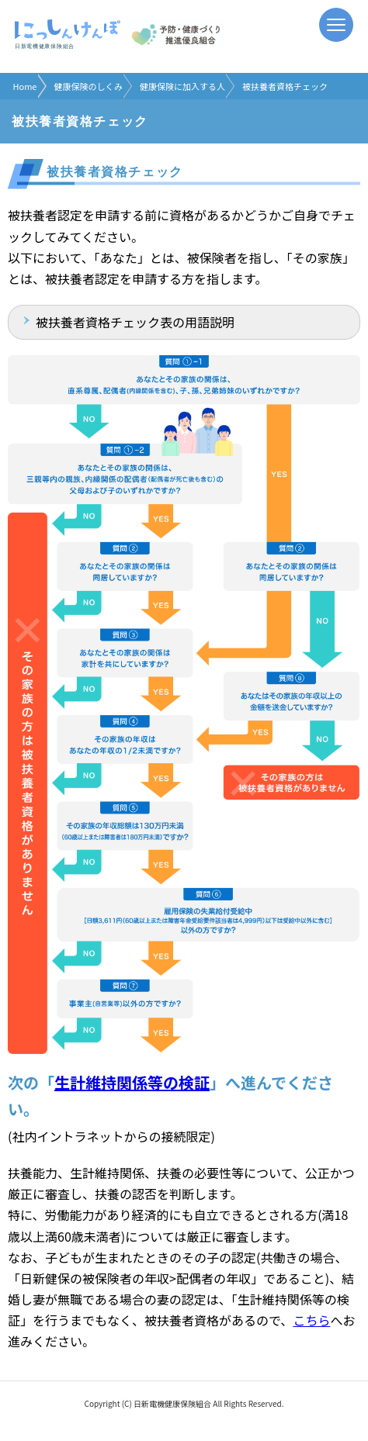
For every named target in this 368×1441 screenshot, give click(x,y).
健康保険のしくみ (88, 86)
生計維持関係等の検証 (132, 1082)
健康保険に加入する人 (182, 86)
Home (25, 86)
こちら (311, 1320)
